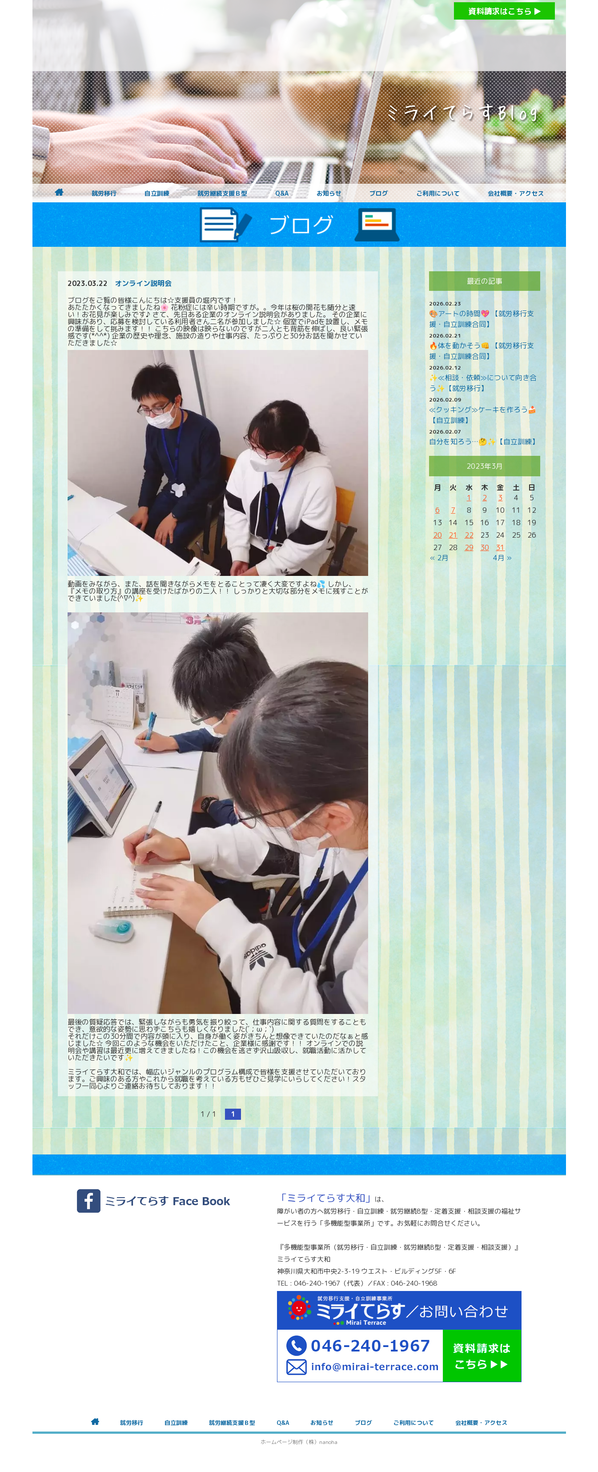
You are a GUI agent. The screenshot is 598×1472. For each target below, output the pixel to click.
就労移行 (104, 193)
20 (437, 535)
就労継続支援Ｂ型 (222, 193)
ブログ (378, 193)
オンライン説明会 (143, 283)
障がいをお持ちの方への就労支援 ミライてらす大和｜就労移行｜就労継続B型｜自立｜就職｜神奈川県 (281, 35)
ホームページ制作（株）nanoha (299, 1442)
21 (453, 535)
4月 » (502, 558)
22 (469, 535)
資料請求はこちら (504, 11)
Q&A (282, 193)
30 (484, 547)
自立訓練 (156, 193)
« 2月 (439, 558)
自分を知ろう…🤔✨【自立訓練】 (484, 441)
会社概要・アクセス (516, 193)
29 (469, 547)
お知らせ (329, 193)
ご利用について (438, 193)
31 (500, 547)
